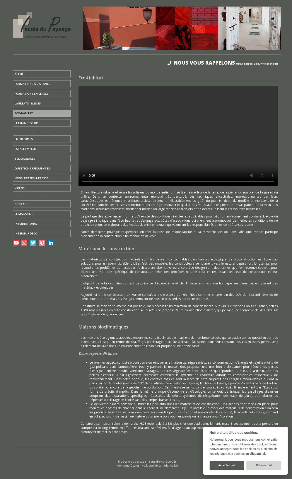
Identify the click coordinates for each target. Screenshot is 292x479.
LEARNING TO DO (26, 123)
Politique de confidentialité (160, 465)
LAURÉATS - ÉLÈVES (28, 103)
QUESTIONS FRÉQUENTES (32, 168)
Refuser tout (264, 465)
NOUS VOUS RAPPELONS (222, 62)
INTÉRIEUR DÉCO (26, 233)
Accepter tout (227, 465)
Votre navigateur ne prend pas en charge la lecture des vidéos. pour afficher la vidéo (178, 136)
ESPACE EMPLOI (25, 149)
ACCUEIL (20, 74)
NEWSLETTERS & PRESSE (31, 178)
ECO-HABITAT (24, 113)
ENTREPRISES (24, 139)
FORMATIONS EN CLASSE (31, 94)
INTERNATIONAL (26, 224)
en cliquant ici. (255, 454)
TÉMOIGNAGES (25, 159)
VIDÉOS (20, 188)
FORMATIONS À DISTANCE (32, 84)
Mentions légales (128, 465)
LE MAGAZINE (24, 214)
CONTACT (21, 204)
